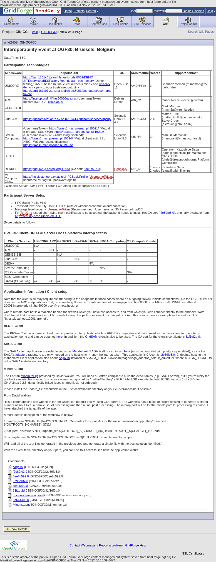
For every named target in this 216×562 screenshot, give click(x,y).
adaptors (21, 354)
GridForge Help (135, 545)
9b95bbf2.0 (20, 481)
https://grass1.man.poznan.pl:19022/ (79, 131)
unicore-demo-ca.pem (28, 495)
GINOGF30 (49, 32)
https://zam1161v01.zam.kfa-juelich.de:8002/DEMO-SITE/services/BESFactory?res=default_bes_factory (58, 79)
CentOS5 (120, 169)
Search (92, 10)
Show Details (18, 529)
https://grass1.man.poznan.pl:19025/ (48, 145)
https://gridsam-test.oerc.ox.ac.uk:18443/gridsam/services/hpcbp (67, 119)
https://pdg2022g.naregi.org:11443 (46, 169)
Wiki (35, 32)
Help (211, 10)
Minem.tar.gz (29, 376)
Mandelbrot (80, 351)
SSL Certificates (193, 553)
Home (68, 10)
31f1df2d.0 (192, 336)
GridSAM (91, 336)
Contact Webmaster (82, 545)
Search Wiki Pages (201, 31)
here (59, 336)
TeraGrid (26, 212)
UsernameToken (101, 176)
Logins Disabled (193, 10)
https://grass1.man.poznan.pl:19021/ (74, 128)
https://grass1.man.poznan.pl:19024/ (48, 138)
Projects (79, 10)
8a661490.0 (21, 500)
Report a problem (111, 545)
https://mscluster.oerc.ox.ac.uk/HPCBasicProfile (55, 176)
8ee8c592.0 (92, 169)
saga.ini (64, 358)
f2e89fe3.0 (167, 212)
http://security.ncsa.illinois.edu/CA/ (38, 216)
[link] (193, 544)
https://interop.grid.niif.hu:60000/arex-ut (49, 98)
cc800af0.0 (55, 101)
